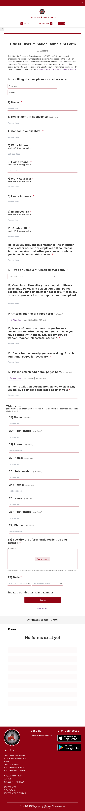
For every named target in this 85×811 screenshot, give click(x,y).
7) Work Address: (20, 178)
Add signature (43, 559)
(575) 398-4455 (10, 767)
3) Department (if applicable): (33, 116)
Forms (56, 620)
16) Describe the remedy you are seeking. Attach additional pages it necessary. (41, 355)
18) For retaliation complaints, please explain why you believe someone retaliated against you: (41, 388)
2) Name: (15, 102)
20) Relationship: (25, 430)
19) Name (20, 417)
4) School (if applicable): (26, 131)
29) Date (15, 577)
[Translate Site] (44, 23)
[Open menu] (25, 23)
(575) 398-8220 (10, 770)
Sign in (62, 23)
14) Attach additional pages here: (35, 313)
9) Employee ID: (20, 211)
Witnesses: (14, 406)
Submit (42, 600)
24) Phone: (21, 484)
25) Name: (21, 498)
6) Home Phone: (20, 162)
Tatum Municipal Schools (37, 620)
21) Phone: (21, 444)
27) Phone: (21, 525)
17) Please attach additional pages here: (40, 372)
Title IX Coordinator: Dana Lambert (30, 592)
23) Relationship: (25, 471)
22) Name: (21, 457)
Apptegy (47, 808)
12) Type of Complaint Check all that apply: (38, 269)
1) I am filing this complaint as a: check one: (39, 79)
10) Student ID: (19, 228)
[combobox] (32, 276)
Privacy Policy (42, 608)
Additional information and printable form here (56, 69)
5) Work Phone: (19, 145)
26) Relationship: (25, 511)
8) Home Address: (21, 196)
